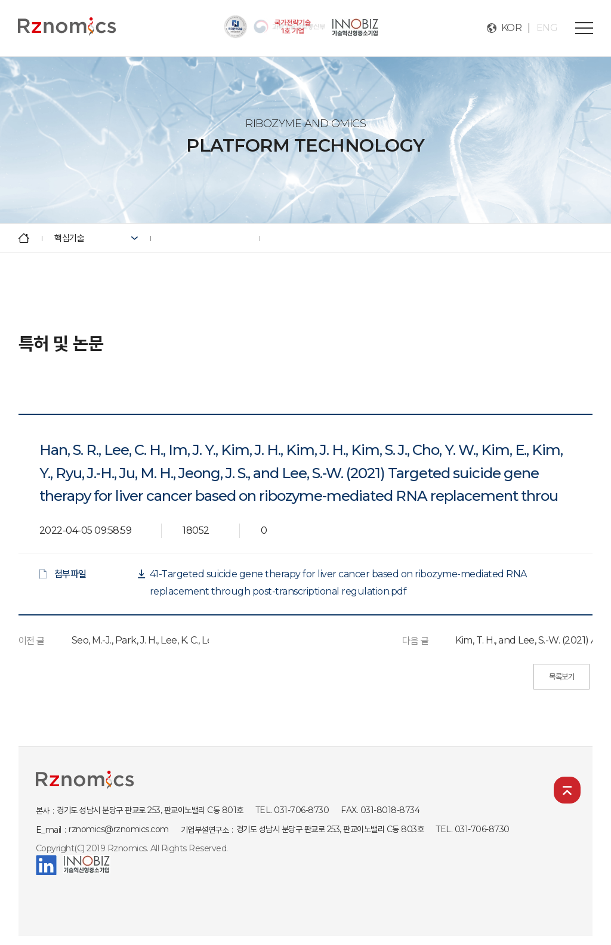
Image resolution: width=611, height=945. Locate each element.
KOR (511, 27)
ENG (547, 27)
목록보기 (561, 676)
